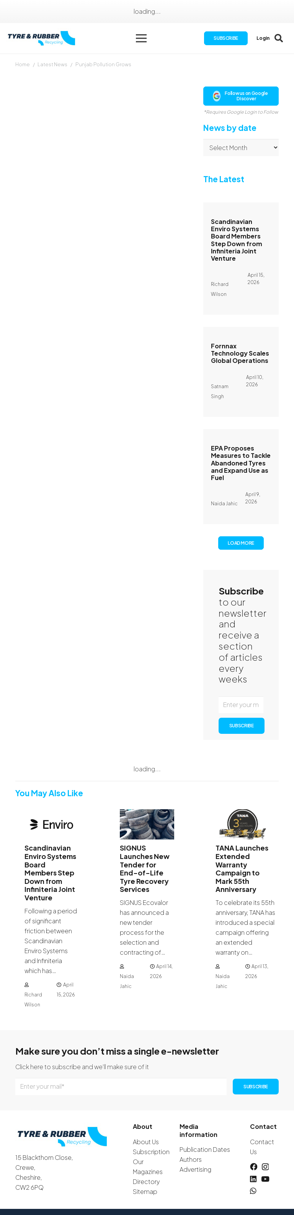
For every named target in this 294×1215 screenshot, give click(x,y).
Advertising (195, 1169)
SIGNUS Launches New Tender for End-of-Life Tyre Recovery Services (145, 868)
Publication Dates (205, 1149)
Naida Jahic (127, 981)
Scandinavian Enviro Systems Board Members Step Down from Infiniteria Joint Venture (236, 239)
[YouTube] (265, 1178)
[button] (141, 38)
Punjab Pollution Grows (103, 64)
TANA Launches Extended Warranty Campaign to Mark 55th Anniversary (242, 868)
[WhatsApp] (253, 1190)
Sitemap (145, 1191)
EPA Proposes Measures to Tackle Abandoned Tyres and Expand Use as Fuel (241, 463)
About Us (146, 1142)
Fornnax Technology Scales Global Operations (240, 353)
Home (22, 64)
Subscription (151, 1152)
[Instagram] (265, 1167)
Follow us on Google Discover (240, 95)
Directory (146, 1181)
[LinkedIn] (253, 1178)
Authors (191, 1159)
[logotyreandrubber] (42, 38)
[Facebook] (253, 1166)
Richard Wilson (33, 1000)
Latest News (52, 64)
